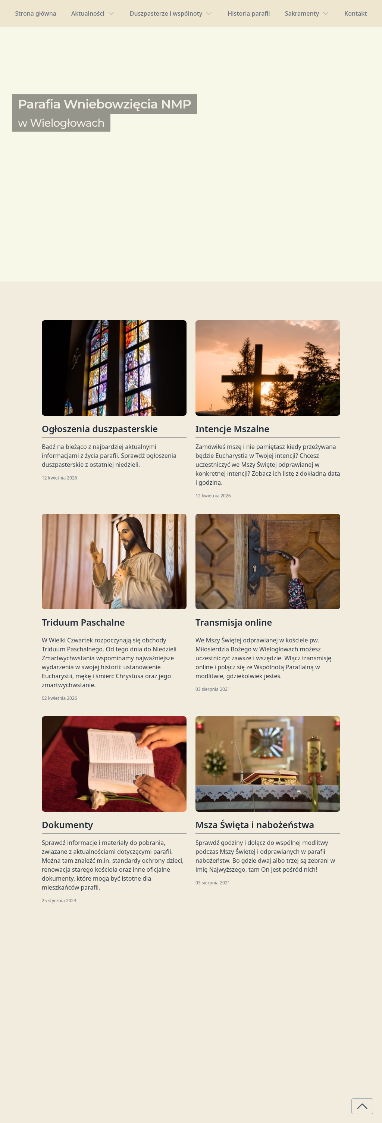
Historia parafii (249, 13)
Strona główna (35, 13)
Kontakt (355, 13)
